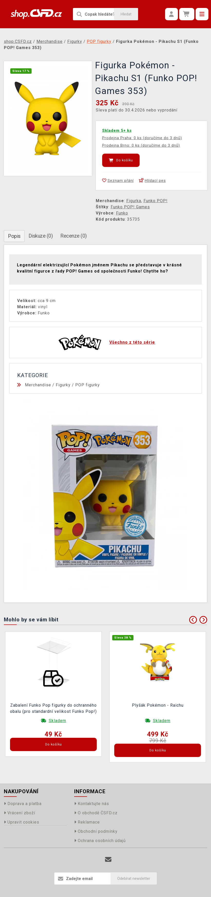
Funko (122, 213)
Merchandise (38, 384)
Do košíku (121, 160)
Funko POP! (155, 200)
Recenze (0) (73, 236)
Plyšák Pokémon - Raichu (158, 705)
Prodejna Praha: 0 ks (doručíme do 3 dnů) (142, 138)
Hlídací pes (152, 180)
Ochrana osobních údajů (100, 840)
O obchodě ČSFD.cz (96, 812)
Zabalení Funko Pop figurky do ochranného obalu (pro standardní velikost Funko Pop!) (53, 708)
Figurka (133, 200)
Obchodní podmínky (96, 831)
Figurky (63, 384)
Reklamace (87, 822)
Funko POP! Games (130, 206)
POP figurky (87, 384)
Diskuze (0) (40, 236)
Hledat (126, 14)
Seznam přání (118, 180)
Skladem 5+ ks (117, 130)
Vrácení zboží (19, 812)
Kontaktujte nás (91, 803)
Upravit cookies (21, 822)
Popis (14, 236)
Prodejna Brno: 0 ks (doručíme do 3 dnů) (141, 145)
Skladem (57, 720)
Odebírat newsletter (133, 878)
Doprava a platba (23, 803)
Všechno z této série (132, 342)
